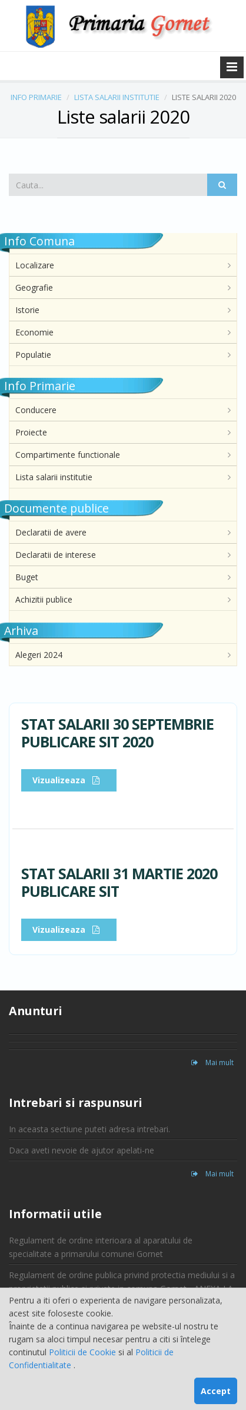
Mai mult (212, 1063)
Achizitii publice (43, 599)
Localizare (34, 265)
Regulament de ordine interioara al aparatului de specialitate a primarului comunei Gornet (100, 1247)
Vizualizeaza (68, 780)
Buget (26, 577)
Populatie (33, 354)
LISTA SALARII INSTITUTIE (116, 97)
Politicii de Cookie (83, 1352)
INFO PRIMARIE (36, 97)
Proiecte (31, 432)
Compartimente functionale (67, 454)
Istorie (27, 309)
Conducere (35, 409)
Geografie (34, 287)
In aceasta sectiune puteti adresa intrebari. (89, 1129)
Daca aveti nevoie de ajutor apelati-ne (81, 1150)
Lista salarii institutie (53, 477)
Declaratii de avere (51, 532)
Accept (216, 1390)
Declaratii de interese (55, 554)
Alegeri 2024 (38, 654)
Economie (34, 332)
